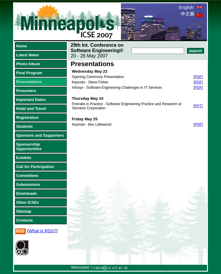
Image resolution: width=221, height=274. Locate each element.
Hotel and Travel (31, 108)
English (190, 7)
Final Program (29, 73)
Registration (27, 117)
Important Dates (31, 99)
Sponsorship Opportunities (28, 146)
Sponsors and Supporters (40, 135)
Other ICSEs (27, 202)
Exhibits (23, 157)
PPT (197, 106)
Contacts (24, 220)
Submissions (28, 184)
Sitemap (23, 211)
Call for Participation (35, 166)
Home (21, 46)
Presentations (29, 82)
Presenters (26, 90)
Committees (27, 175)
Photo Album (28, 64)
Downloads (26, 193)
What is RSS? (42, 230)
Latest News (27, 55)
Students (24, 126)
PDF (198, 77)
